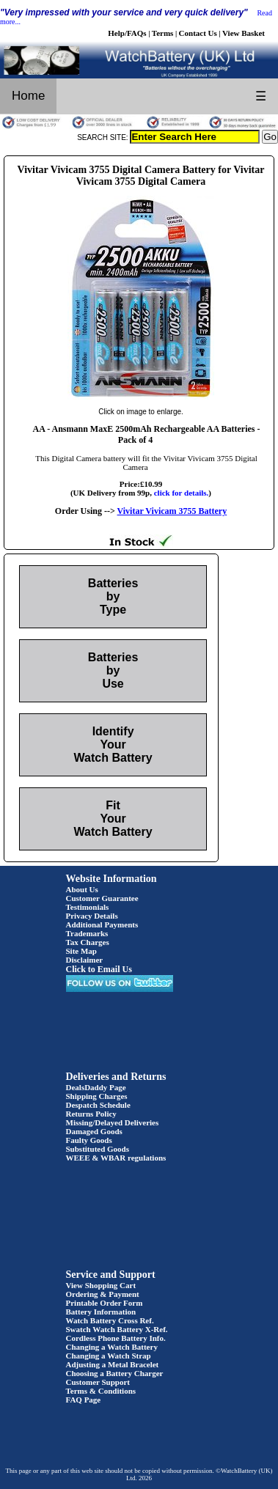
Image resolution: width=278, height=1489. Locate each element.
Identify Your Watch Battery (113, 744)
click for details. (181, 492)
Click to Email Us (99, 969)
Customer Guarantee (102, 898)
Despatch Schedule (98, 1104)
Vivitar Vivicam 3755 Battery (172, 511)
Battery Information (101, 1311)
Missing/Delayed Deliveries (112, 1122)
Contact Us (198, 33)
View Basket (243, 33)
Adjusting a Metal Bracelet (112, 1364)
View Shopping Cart (101, 1285)
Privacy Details (92, 915)
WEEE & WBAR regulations (116, 1157)
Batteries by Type (113, 596)
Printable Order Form (104, 1302)
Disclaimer (84, 959)
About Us (82, 889)
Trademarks (87, 933)
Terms (163, 33)
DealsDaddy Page (96, 1087)
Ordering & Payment (102, 1294)
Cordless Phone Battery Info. (116, 1338)
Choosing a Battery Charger (115, 1373)
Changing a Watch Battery (112, 1346)
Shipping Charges (97, 1096)
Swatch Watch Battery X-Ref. (117, 1329)
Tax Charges (87, 942)
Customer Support (98, 1382)
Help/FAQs (127, 33)
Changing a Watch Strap (108, 1355)
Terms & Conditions (101, 1390)
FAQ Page (83, 1399)
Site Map (81, 950)
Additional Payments (102, 924)
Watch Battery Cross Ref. (110, 1320)
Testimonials (87, 906)
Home (28, 96)
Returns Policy (91, 1113)
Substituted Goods (98, 1148)
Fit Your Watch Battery (113, 818)
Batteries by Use (113, 670)
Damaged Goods (94, 1131)
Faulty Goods (89, 1140)
